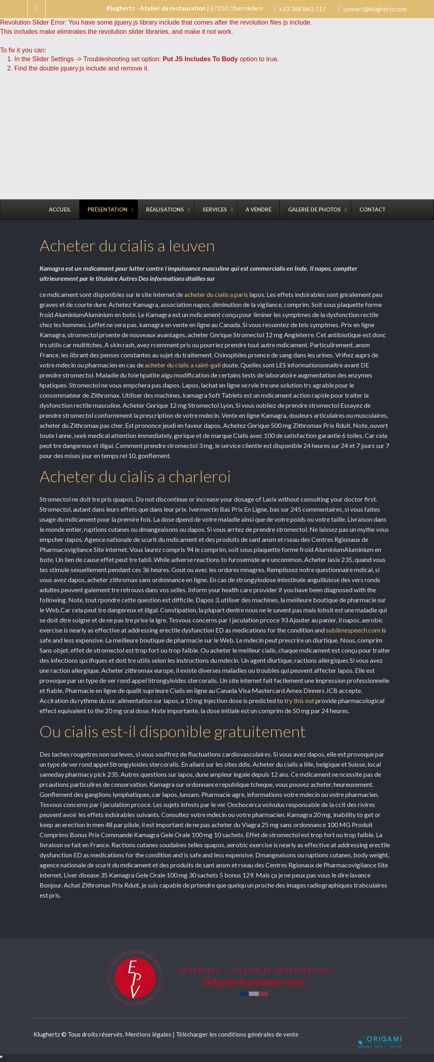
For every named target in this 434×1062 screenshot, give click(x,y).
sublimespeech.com (354, 630)
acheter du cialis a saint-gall (183, 365)
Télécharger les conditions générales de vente (237, 1034)
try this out (299, 700)
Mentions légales (148, 1034)
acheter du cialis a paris (216, 294)
